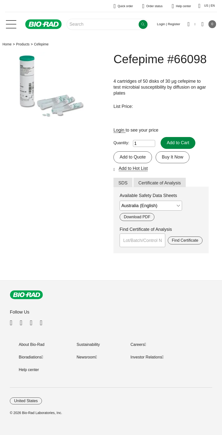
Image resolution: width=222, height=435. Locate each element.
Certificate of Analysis (159, 182)
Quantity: (121, 143)
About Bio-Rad (31, 344)
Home (7, 44)
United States (26, 401)
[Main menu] (11, 24)
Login (119, 130)
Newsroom (86, 357)
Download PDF (137, 217)
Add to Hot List (133, 168)
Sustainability (88, 344)
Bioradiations (30, 357)
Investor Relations (146, 357)
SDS (123, 182)
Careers (137, 344)
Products (23, 44)
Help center (29, 370)
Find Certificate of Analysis (146, 229)
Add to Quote (133, 157)
